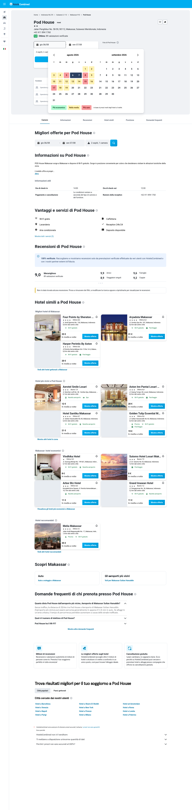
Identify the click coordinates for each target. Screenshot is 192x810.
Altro (37, 174)
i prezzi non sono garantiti (91, 727)
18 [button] (60, 88)
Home (36, 15)
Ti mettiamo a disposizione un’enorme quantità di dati (101, 739)
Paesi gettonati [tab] (60, 691)
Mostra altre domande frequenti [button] (81, 629)
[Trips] (4, 41)
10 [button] (54, 81)
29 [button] (85, 94)
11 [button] (60, 81)
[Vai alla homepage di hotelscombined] (19, 4)
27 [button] (73, 94)
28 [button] (79, 94)
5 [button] (66, 75)
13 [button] (73, 81)
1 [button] (85, 69)
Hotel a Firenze (85, 711)
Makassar (73, 15)
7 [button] (79, 75)
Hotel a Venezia (41, 707)
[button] (4, 4)
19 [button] (66, 88)
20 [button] (73, 88)
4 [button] (60, 75)
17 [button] (54, 88)
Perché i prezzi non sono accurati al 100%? (101, 744)
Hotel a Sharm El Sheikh (89, 704)
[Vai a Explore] (4, 34)
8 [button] (85, 75)
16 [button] (91, 81)
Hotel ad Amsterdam (131, 704)
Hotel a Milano (85, 715)
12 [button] (66, 81)
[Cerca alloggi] (4, 17)
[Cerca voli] (4, 12)
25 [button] (60, 94)
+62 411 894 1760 (42, 32)
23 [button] (91, 88)
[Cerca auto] (4, 23)
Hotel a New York (86, 707)
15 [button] (85, 81)
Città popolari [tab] (42, 691)
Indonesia (44, 15)
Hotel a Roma (128, 707)
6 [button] (72, 75)
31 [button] (54, 100)
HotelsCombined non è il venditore (101, 734)
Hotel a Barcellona (42, 704)
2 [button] (91, 69)
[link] (52, 369)
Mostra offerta (90, 336)
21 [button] (79, 88)
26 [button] (66, 94)
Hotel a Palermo (129, 715)
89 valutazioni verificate (57, 36)
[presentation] (117, 42)
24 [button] (54, 94)
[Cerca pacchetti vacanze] (4, 28)
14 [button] (79, 81)
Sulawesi (59, 15)
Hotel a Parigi (40, 715)
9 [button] (91, 75)
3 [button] (53, 75)
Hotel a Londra (129, 711)
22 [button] (85, 88)
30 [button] (91, 94)
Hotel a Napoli (41, 711)
